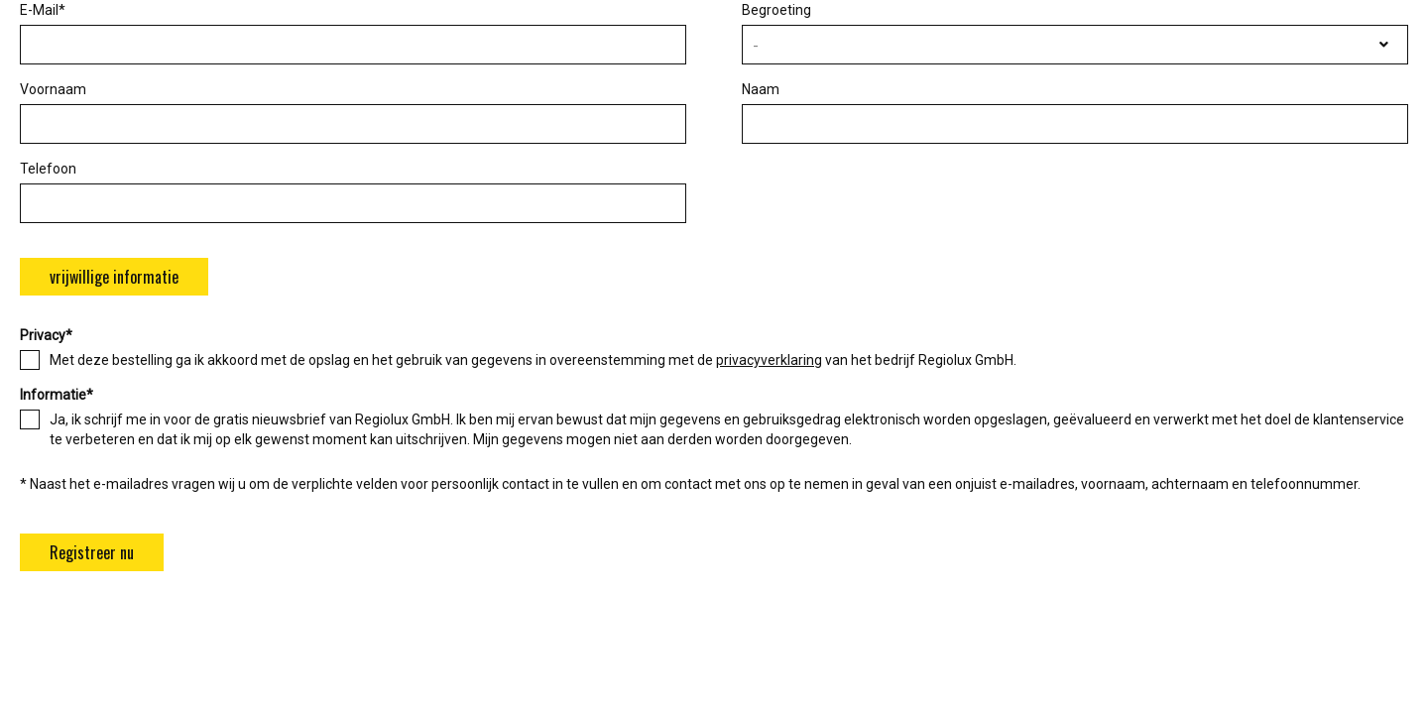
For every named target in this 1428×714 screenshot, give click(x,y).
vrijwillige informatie (114, 277)
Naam (760, 89)
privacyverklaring (769, 360)
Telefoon (48, 169)
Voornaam (53, 89)
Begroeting (776, 10)
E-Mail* (42, 10)
